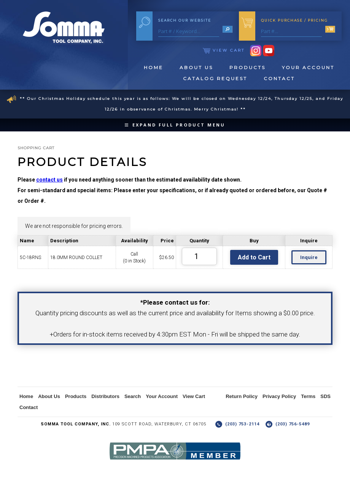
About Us (196, 67)
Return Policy (242, 396)
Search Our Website (184, 20)
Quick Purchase (294, 20)
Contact (279, 78)
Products (247, 67)
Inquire (309, 257)
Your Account (308, 67)
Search (132, 396)
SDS (325, 396)
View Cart (224, 50)
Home (153, 67)
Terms (308, 396)
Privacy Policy (279, 396)
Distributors (105, 396)
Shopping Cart (36, 147)
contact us (49, 180)
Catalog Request (215, 78)
